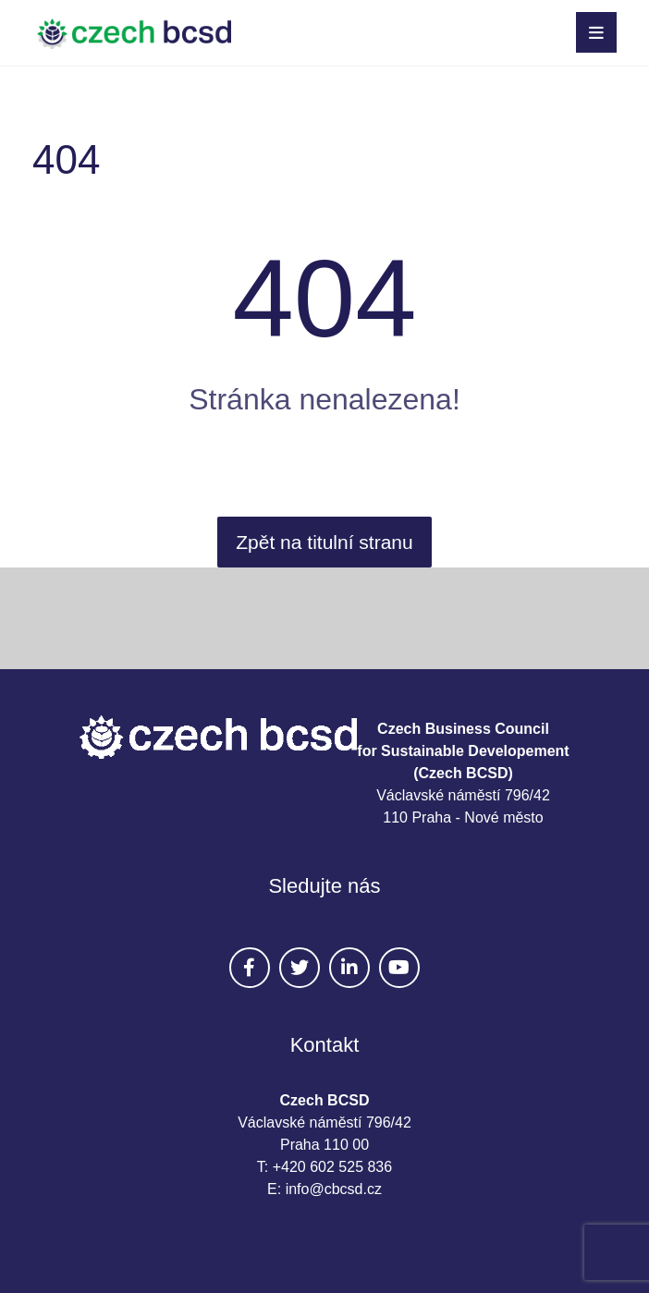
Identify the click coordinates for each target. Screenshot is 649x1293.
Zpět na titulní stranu (324, 542)
